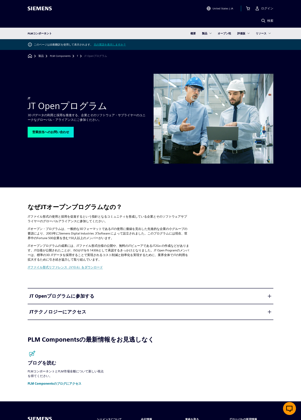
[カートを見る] (248, 8)
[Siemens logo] (40, 8)
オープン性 (224, 33)
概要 (193, 33)
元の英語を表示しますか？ (110, 44)
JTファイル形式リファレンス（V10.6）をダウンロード (65, 267)
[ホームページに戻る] (30, 56)
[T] (77, 56)
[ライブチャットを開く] (289, 408)
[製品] (41, 56)
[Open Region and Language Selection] (220, 8)
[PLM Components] (60, 56)
